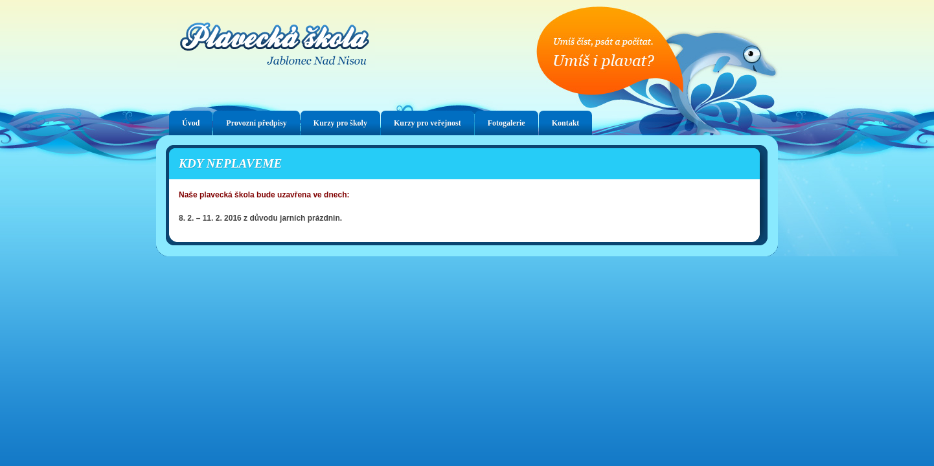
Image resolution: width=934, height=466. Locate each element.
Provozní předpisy (256, 123)
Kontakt (566, 123)
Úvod (190, 123)
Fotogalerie (506, 123)
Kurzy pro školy (340, 123)
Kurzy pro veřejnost (427, 123)
